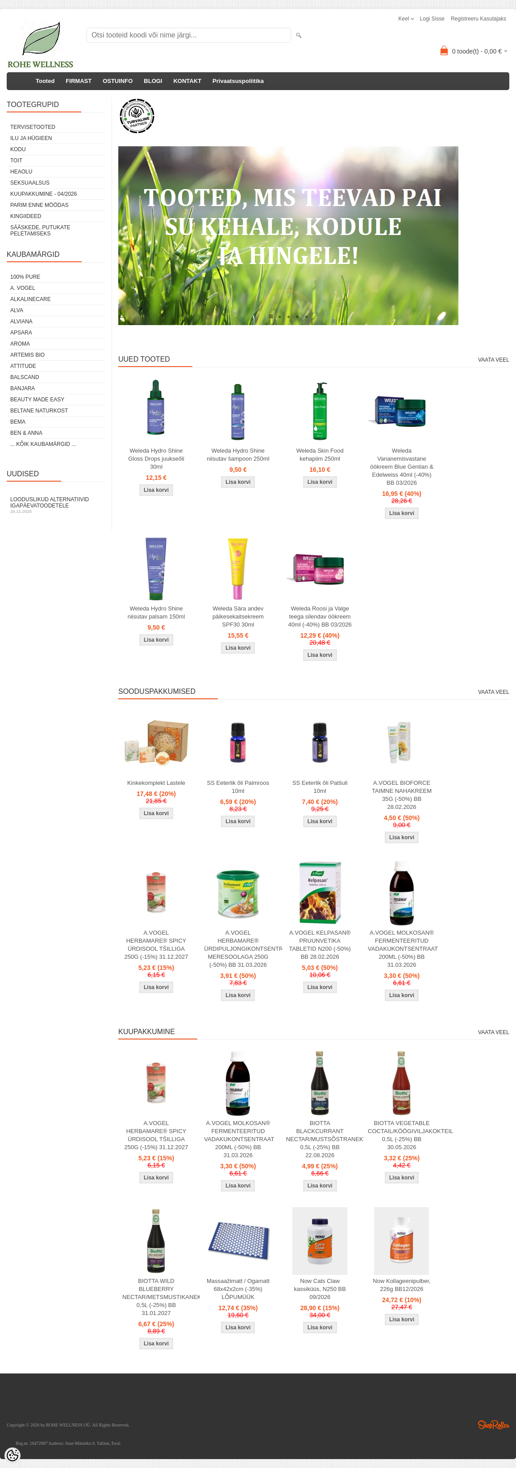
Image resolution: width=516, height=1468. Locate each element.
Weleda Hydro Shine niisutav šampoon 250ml (238, 454)
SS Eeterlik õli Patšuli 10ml (320, 786)
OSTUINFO (118, 81)
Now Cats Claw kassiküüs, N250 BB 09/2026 (320, 1289)
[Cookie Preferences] (12, 1455)
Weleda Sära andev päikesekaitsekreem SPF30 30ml (238, 616)
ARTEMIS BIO (27, 355)
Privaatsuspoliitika (238, 81)
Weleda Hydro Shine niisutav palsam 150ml (156, 612)
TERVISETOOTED (32, 127)
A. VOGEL (22, 288)
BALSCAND (24, 377)
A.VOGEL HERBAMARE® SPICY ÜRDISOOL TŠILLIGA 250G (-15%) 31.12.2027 (156, 944)
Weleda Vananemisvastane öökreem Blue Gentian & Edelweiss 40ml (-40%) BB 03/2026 (401, 466)
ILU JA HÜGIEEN (31, 138)
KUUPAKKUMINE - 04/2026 (43, 194)
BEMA (17, 422)
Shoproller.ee (493, 1424)
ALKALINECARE (30, 299)
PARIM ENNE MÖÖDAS (39, 205)
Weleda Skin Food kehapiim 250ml (320, 454)
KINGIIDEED (25, 216)
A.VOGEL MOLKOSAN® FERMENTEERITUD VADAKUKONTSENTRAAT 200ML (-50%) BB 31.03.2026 (403, 948)
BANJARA (22, 388)
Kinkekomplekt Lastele (156, 782)
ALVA (16, 310)
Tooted (45, 81)
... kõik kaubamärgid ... (43, 444)
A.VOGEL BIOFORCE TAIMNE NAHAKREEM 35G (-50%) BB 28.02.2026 (402, 794)
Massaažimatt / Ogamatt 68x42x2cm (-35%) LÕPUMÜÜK (238, 1289)
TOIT (16, 160)
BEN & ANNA (26, 433)
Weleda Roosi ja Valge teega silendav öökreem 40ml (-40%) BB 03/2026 (320, 616)
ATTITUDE (23, 366)
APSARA (21, 333)
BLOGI (153, 81)
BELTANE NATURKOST (39, 411)
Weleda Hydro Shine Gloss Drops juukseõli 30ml (156, 458)
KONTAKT (187, 81)
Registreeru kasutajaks (478, 19)
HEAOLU (21, 172)
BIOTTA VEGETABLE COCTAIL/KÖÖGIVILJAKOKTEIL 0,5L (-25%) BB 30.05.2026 (403, 1135)
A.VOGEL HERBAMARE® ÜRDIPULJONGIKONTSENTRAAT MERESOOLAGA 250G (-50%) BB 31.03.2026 (239, 948)
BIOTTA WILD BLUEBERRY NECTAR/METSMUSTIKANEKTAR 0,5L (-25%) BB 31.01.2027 (158, 1297)
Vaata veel (493, 360)
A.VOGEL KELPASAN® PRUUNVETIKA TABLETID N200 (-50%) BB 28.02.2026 (319, 944)
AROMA (20, 344)
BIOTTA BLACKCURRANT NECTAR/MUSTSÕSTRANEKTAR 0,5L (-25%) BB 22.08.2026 (322, 1139)
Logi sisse (432, 19)
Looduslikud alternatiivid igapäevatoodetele (55, 505)
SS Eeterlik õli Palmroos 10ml (238, 786)
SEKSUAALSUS (30, 183)
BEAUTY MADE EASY (37, 399)
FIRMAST (79, 81)
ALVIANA (21, 321)
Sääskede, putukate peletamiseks (40, 230)
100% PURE (25, 277)
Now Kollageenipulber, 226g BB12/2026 (401, 1285)
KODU (18, 149)
